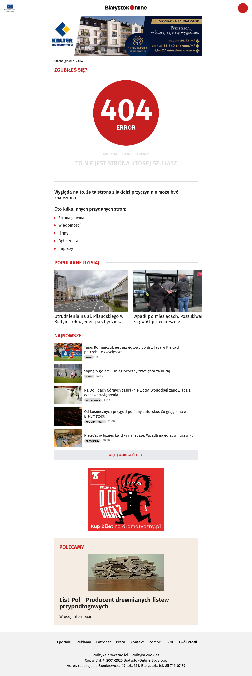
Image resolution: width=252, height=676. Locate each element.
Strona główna (64, 61)
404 (80, 61)
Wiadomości (69, 225)
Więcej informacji (75, 616)
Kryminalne (92, 441)
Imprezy (65, 248)
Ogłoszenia (68, 240)
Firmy (63, 233)
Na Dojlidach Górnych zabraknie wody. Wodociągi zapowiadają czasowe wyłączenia (137, 392)
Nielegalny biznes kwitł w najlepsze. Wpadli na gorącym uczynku (139, 435)
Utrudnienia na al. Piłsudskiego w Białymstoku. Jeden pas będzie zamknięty (88, 319)
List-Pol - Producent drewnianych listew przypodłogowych (114, 603)
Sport (89, 357)
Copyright (93, 660)
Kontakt (137, 642)
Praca (120, 642)
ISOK (169, 642)
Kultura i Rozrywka (96, 422)
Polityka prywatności (110, 655)
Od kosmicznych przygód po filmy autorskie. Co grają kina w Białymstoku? (135, 414)
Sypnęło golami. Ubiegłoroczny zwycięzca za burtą (127, 371)
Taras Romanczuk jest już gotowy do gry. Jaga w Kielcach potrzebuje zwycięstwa (132, 349)
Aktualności (93, 400)
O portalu (63, 642)
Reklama (84, 642)
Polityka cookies (145, 655)
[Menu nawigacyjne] (243, 8)
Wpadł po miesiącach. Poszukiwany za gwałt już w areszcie (169, 319)
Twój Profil (188, 642)
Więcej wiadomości (123, 455)
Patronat (103, 642)
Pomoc (155, 642)
